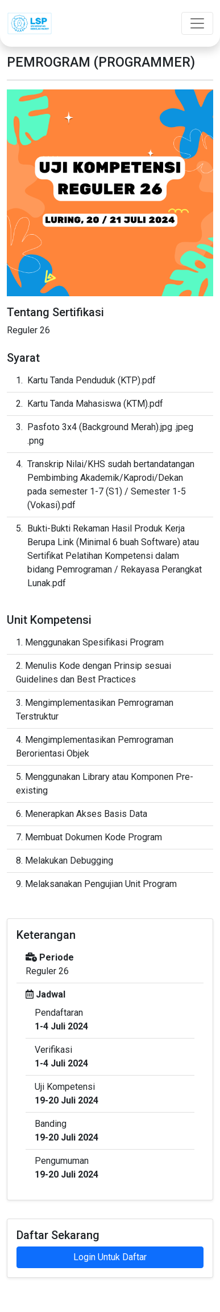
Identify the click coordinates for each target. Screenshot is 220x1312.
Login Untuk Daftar (110, 1257)
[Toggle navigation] (197, 23)
